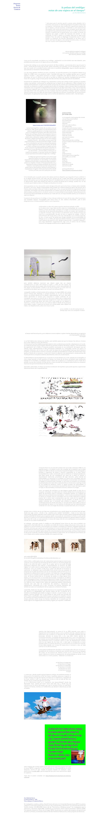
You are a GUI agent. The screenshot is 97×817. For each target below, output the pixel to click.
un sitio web (35, 771)
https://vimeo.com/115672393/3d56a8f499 (44, 125)
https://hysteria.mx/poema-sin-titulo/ (72, 170)
